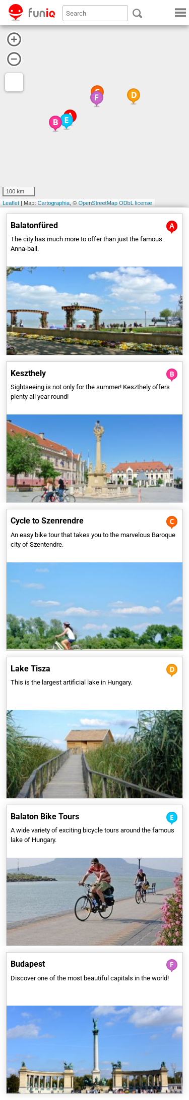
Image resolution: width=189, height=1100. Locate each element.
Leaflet (11, 203)
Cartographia (54, 203)
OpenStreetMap (97, 203)
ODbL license (135, 203)
